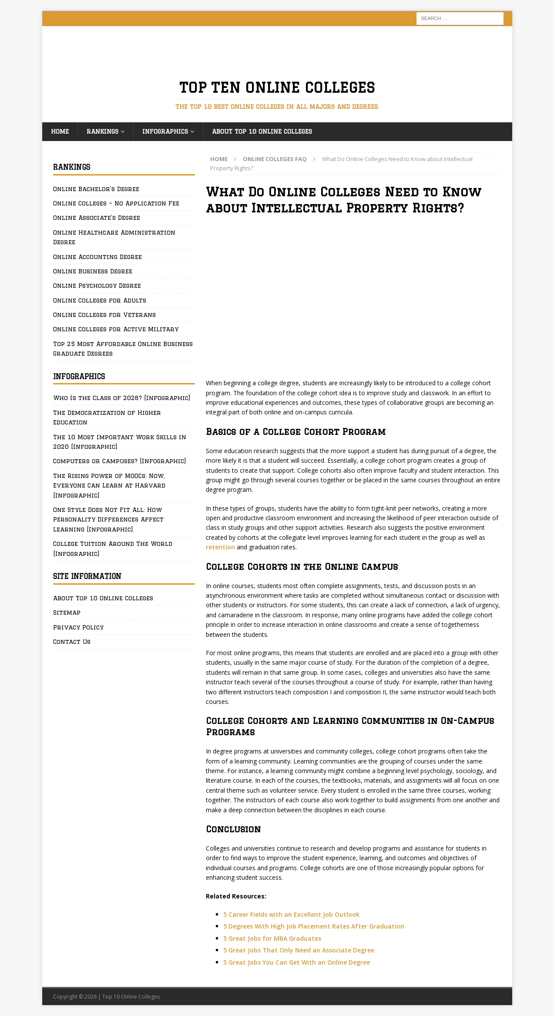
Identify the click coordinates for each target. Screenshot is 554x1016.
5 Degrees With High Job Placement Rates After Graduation (313, 926)
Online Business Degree (92, 271)
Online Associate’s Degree (96, 217)
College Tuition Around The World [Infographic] (112, 548)
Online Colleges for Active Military (115, 329)
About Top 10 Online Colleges (262, 131)
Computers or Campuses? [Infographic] (119, 461)
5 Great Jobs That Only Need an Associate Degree (298, 950)
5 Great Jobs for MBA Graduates (272, 938)
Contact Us (72, 641)
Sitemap (67, 612)
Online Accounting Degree (97, 256)
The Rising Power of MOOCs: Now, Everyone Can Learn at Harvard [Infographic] (109, 485)
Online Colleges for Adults (99, 300)
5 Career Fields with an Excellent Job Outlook (291, 914)
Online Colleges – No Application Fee (116, 203)
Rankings (102, 131)
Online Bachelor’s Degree (96, 188)
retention (221, 547)
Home (60, 131)
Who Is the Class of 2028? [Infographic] (122, 397)
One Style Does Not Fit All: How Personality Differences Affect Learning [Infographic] (108, 519)
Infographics (165, 131)
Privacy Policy (78, 627)
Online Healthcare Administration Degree (114, 237)
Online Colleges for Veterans (104, 314)
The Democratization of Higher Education (107, 417)
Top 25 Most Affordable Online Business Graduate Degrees (123, 348)
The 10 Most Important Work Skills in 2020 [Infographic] (119, 442)
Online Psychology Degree (97, 285)
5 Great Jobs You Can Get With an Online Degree (296, 962)
